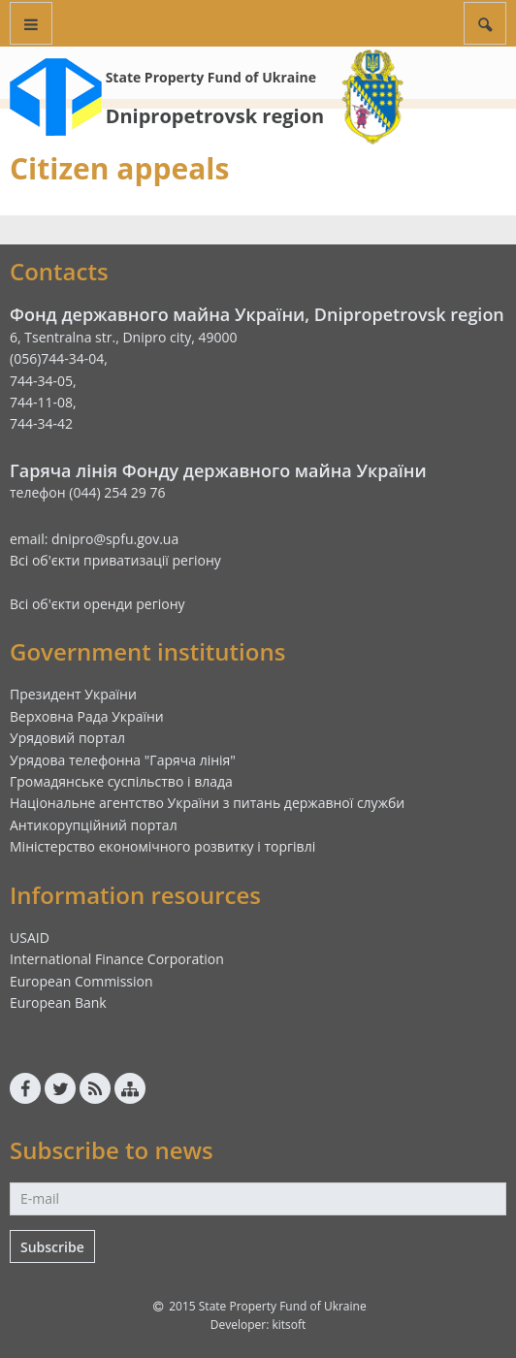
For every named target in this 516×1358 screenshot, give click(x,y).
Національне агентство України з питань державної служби (207, 802)
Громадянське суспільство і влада (121, 781)
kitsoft (289, 1324)
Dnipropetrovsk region (215, 116)
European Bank (58, 1002)
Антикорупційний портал (93, 825)
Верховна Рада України (87, 716)
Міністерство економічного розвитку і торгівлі (162, 846)
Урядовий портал (67, 737)
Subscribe (52, 1247)
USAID (29, 937)
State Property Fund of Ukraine (211, 77)
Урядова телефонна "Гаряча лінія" (123, 760)
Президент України (73, 694)
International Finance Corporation (117, 959)
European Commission (81, 981)
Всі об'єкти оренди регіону (97, 604)
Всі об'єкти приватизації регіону (115, 560)
